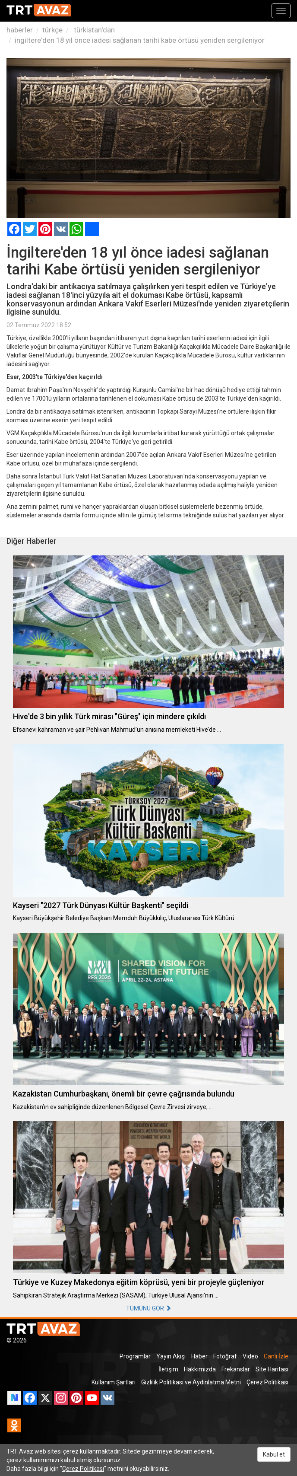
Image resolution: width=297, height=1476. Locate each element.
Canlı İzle (276, 1356)
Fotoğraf (225, 1356)
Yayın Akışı (171, 1356)
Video (250, 1356)
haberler (19, 30)
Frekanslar (235, 1369)
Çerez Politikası (267, 1382)
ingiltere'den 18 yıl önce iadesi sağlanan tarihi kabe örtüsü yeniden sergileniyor (140, 40)
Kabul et (274, 1454)
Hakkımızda (200, 1369)
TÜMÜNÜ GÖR (148, 1308)
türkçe (52, 30)
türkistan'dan (93, 30)
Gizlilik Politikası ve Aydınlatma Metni (191, 1382)
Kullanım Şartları (114, 1382)
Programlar (135, 1356)
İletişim (168, 1369)
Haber (199, 1356)
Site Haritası (272, 1369)
